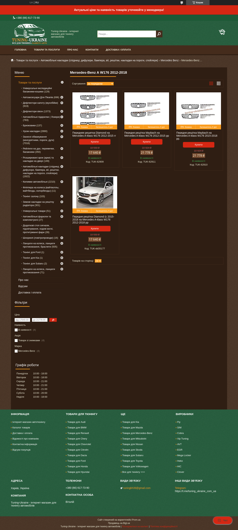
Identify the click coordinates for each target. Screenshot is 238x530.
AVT (179, 444)
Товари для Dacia (77, 455)
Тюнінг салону (31, 196)
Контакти (92, 49)
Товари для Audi (76, 422)
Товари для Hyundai (78, 472)
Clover (180, 472)
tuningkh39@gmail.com (137, 487)
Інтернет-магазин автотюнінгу (28, 422)
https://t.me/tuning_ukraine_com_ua (195, 491)
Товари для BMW (76, 427)
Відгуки (23, 286)
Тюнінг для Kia (31, 257)
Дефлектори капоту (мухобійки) (40, 102)
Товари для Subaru (132, 455)
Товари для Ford (76, 460)
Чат (223, 520)
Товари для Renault (78, 433)
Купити (95, 141)
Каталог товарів (21, 427)
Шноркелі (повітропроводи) (38, 237)
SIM (179, 427)
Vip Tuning (182, 438)
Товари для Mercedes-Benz (137, 433)
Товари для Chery (77, 438)
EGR (179, 449)
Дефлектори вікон (33, 111)
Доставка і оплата (118, 49)
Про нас (72, 49)
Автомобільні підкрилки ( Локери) (41, 117)
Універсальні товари (34, 211)
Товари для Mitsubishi (134, 438)
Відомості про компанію (25, 438)
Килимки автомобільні (35, 181)
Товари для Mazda (132, 427)
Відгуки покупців (21, 449)
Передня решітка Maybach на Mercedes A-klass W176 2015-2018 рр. (196, 135)
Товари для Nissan (132, 444)
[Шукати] (159, 34)
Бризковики (29, 125)
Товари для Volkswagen (135, 466)
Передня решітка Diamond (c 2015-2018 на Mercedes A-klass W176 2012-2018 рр (93, 219)
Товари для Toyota (132, 460)
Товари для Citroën (77, 449)
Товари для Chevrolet (79, 444)
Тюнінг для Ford (31, 252)
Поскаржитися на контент (135, 526)
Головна (20, 49)
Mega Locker (184, 455)
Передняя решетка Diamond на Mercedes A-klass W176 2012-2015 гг (94, 134)
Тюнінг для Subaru (33, 263)
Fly (178, 422)
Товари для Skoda (132, 449)
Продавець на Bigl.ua (119, 523)
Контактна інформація (24, 444)
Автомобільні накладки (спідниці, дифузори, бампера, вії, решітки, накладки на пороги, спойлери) (99, 60)
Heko (180, 460)
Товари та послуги (47, 49)
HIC (179, 466)
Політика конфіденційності (164, 526)
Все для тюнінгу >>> (133, 472)
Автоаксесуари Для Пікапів (38, 97)
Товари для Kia (130, 422)
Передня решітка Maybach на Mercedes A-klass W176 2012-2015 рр (146, 134)
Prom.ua (136, 520)
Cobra (180, 433)
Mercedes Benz (170, 60)
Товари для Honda (77, 466)
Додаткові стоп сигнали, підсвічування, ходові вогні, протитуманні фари (38, 228)
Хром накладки (31, 131)
